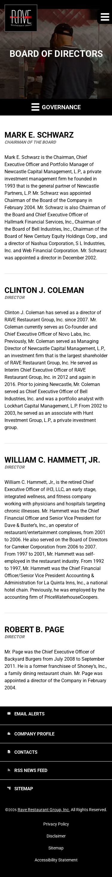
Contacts (22, 752)
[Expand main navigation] (104, 16)
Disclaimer (56, 836)
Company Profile (30, 734)
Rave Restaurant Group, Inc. (44, 809)
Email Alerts (26, 714)
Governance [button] (56, 107)
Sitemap (20, 788)
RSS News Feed (27, 770)
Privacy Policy (56, 824)
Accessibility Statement (56, 860)
